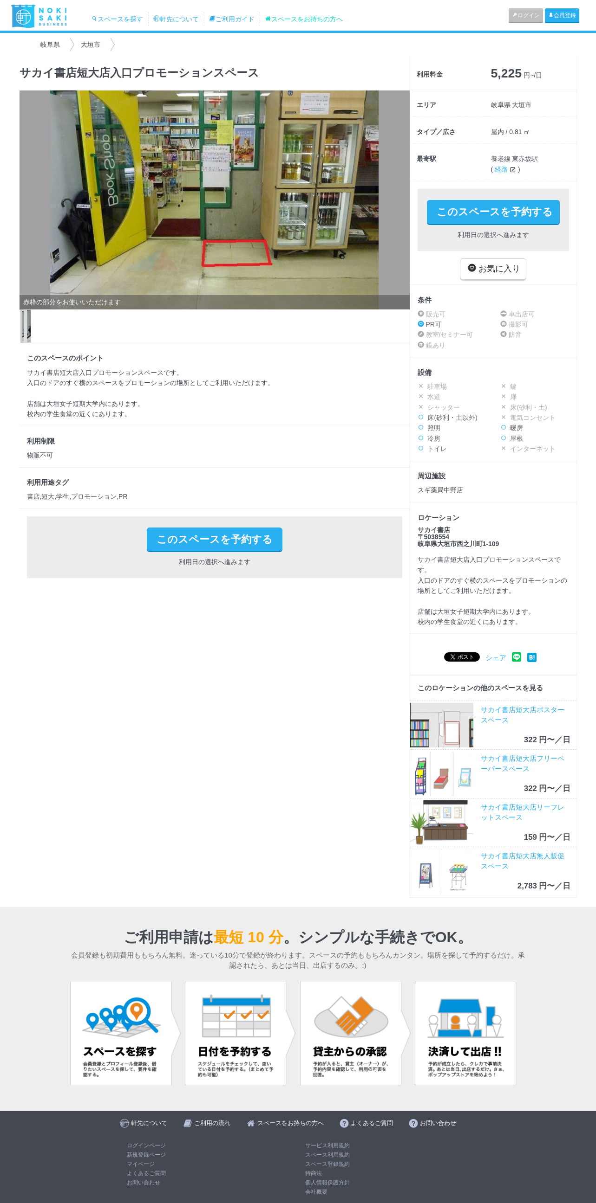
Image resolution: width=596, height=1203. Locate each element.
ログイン (526, 15)
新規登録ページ (146, 1155)
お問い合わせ (143, 1182)
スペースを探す (117, 19)
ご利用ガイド (232, 19)
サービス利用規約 (327, 1145)
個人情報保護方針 (327, 1182)
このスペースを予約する (495, 212)
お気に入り (494, 268)
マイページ (141, 1164)
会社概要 (316, 1192)
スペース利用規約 (327, 1155)
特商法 (313, 1173)
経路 (506, 169)
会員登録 (562, 15)
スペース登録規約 (327, 1164)
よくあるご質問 (146, 1173)
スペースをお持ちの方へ (304, 19)
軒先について (176, 19)
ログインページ (146, 1145)
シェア (495, 658)
